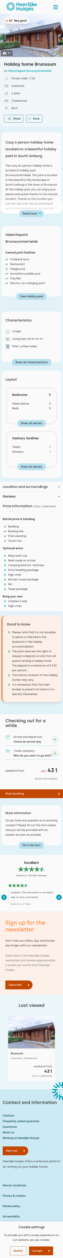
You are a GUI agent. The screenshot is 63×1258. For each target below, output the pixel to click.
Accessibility (11, 1216)
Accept (37, 1250)
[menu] (55, 7)
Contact (8, 1115)
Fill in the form (31, 845)
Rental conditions (14, 1185)
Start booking (14, 793)
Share (13, 118)
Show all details (31, 423)
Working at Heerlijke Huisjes (21, 1138)
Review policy (11, 1206)
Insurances (10, 1126)
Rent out (11, 1150)
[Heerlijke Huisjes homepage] (21, 7)
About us (8, 1132)
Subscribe (15, 984)
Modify (18, 1250)
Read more (30, 213)
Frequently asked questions (21, 1121)
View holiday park (31, 296)
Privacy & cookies (14, 1195)
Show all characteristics (31, 362)
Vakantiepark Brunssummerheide (29, 71)
